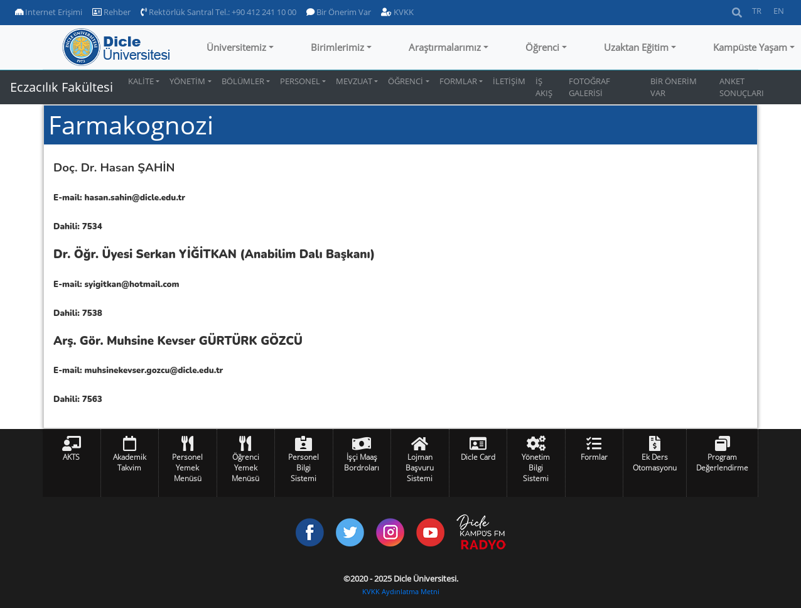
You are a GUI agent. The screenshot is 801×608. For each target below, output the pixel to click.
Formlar (594, 457)
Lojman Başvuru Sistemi (420, 468)
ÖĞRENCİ (405, 81)
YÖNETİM (187, 81)
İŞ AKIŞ (543, 87)
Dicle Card (478, 457)
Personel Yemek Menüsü (187, 468)
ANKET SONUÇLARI (741, 87)
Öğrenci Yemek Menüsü (245, 468)
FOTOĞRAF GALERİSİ (589, 87)
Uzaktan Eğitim (636, 47)
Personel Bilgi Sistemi (303, 468)
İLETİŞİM (509, 81)
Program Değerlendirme (722, 462)
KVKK (397, 12)
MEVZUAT (354, 81)
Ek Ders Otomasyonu (655, 462)
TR (756, 10)
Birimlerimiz (337, 47)
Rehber (111, 12)
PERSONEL (300, 81)
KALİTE (141, 81)
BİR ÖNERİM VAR (673, 87)
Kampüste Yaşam (750, 47)
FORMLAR (458, 81)
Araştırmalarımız (445, 47)
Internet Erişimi (48, 12)
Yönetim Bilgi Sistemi (536, 468)
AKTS (71, 457)
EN (778, 10)
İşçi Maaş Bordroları (361, 462)
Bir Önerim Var (338, 12)
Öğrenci (542, 47)
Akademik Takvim (129, 462)
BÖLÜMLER (243, 81)
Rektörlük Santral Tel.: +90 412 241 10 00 (218, 12)
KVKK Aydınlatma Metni (400, 591)
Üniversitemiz (236, 47)
